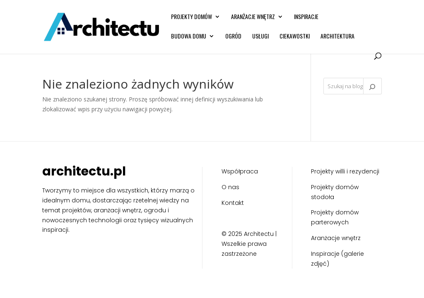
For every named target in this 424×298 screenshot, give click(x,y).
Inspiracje (306, 17)
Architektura (337, 36)
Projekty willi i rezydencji (345, 171)
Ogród (233, 36)
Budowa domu (188, 36)
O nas (230, 187)
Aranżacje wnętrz (253, 17)
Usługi (260, 36)
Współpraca (240, 171)
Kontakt (233, 203)
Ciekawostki (294, 36)
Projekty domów (191, 17)
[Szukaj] (372, 86)
